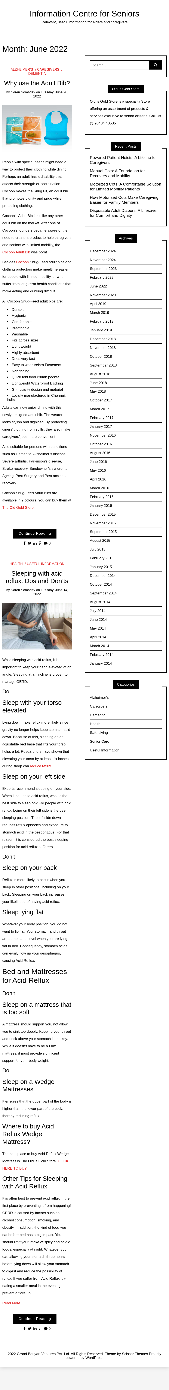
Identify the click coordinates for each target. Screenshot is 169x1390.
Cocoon (22, 262)
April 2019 (98, 304)
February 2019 (102, 321)
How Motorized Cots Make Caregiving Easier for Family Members (124, 200)
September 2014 (103, 593)
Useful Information (46, 564)
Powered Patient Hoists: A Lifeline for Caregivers (123, 160)
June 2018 (98, 383)
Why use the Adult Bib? (37, 83)
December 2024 (103, 251)
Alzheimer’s (22, 69)
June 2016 (98, 462)
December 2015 (103, 514)
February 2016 (102, 497)
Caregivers (48, 69)
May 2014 (98, 628)
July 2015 (97, 549)
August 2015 (100, 541)
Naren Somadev (23, 92)
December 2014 (103, 576)
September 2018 (103, 365)
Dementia (97, 715)
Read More (11, 1303)
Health (16, 564)
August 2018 (100, 374)
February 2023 (102, 277)
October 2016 (101, 444)
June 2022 (98, 286)
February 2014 (102, 655)
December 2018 (103, 339)
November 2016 (103, 435)
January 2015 (101, 567)
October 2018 (101, 357)
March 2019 (99, 313)
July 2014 (97, 611)
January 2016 (101, 506)
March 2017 (99, 409)
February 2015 (102, 558)
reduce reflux (40, 766)
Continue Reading (35, 533)
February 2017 (102, 418)
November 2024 (103, 260)
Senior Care (99, 741)
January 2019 (101, 330)
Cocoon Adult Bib (16, 252)
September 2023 (103, 269)
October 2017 (101, 400)
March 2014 (99, 646)
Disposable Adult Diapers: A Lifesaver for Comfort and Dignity (124, 213)
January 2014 (101, 663)
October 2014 (101, 584)
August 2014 (100, 602)
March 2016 (99, 488)
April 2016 (98, 479)
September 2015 (103, 532)
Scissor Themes (135, 1354)
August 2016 (100, 453)
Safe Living (99, 733)
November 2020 (103, 295)
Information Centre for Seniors (84, 13)
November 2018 (103, 348)
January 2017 (101, 427)
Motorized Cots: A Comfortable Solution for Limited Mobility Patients (125, 186)
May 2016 (98, 470)
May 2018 (98, 391)
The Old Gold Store (18, 508)
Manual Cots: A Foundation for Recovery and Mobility (117, 173)
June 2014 (98, 620)
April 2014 (98, 637)
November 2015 (103, 523)
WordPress (94, 1358)
